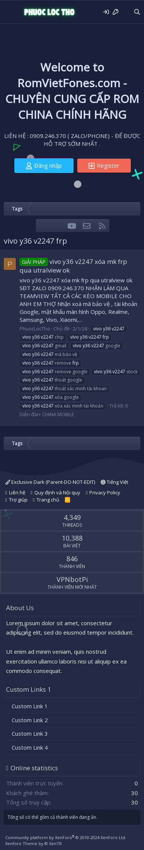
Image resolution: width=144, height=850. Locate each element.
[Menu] (10, 12)
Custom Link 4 (30, 747)
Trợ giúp (18, 499)
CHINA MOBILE (58, 414)
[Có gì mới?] (125, 11)
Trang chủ (48, 499)
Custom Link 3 (30, 733)
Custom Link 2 (30, 720)
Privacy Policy (104, 492)
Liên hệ (17, 492)
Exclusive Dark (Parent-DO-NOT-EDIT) (50, 482)
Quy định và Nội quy (57, 492)
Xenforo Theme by (33, 843)
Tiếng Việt (114, 482)
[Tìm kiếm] (137, 11)
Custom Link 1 (30, 706)
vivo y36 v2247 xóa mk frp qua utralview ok (73, 266)
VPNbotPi (72, 579)
